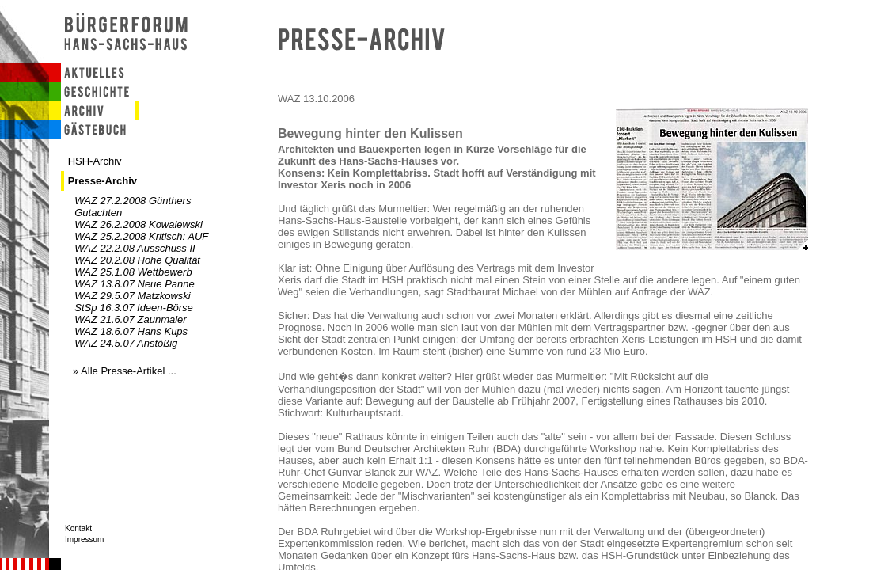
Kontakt (78, 528)
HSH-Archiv (95, 161)
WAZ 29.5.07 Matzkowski (132, 296)
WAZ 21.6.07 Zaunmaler (130, 319)
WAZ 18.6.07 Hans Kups (131, 331)
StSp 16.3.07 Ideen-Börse (133, 308)
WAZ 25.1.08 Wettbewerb (133, 272)
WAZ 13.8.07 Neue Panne (134, 284)
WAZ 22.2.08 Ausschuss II (134, 248)
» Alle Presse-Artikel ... (124, 371)
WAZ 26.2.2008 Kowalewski (138, 224)
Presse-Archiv (102, 181)
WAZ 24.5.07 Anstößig (125, 343)
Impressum (84, 539)
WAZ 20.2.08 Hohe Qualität (137, 260)
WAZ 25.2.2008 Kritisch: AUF (141, 236)
